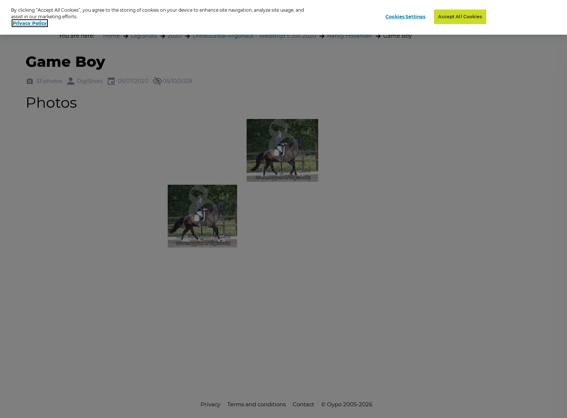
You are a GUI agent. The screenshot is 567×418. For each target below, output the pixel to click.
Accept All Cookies (460, 16)
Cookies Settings (405, 16)
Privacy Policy (30, 23)
